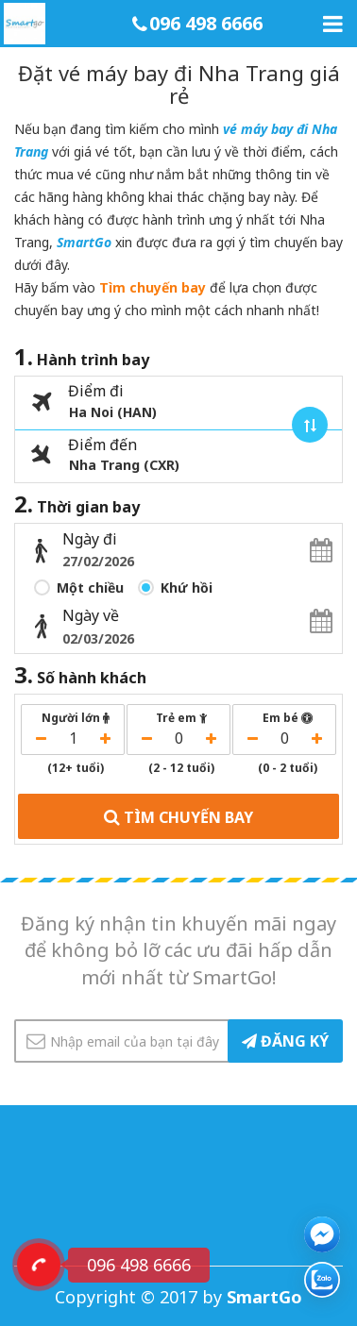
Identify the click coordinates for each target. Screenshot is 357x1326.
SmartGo (84, 242)
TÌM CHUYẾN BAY (178, 815)
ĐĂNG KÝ (285, 1041)
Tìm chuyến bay (152, 287)
